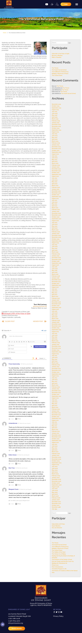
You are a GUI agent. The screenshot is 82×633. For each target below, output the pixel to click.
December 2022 (56, 169)
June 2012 (54, 401)
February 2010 (56, 453)
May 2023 (54, 159)
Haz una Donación (57, 527)
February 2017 (56, 298)
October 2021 (55, 194)
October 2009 (56, 461)
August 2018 (55, 265)
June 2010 (54, 446)
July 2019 (54, 244)
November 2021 (56, 193)
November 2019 (56, 237)
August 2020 (55, 220)
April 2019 (54, 250)
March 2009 (55, 473)
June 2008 (55, 490)
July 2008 (54, 488)
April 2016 (54, 316)
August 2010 (55, 442)
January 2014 (55, 366)
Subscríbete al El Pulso (58, 524)
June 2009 (55, 468)
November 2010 (56, 437)
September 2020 (56, 218)
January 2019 (55, 255)
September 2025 (56, 108)
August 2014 (55, 353)
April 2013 (54, 383)
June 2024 (54, 135)
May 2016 (54, 315)
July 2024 (54, 133)
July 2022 (54, 178)
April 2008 (55, 494)
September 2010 (56, 440)
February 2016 (56, 320)
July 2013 (54, 377)
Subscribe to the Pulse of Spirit (60, 53)
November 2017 (56, 281)
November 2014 (56, 348)
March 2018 (55, 274)
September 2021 (56, 196)
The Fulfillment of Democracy (60, 71)
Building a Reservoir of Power (60, 73)
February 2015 (56, 342)
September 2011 (56, 418)
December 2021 (56, 191)
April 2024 (54, 139)
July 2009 (54, 466)
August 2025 (55, 109)
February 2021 (56, 209)
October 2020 (55, 217)
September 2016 (56, 307)
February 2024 (56, 143)
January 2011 (55, 433)
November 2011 (56, 414)
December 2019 (56, 235)
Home (4, 32)
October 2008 (56, 483)
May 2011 (54, 426)
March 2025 (55, 119)
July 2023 (54, 156)
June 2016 (54, 313)
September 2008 (56, 485)
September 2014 (56, 352)
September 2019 (56, 241)
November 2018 (56, 259)
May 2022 (54, 181)
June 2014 (54, 357)
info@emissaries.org (15, 623)
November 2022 (56, 170)
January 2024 (55, 145)
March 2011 (55, 429)
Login (44, 330)
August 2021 (55, 198)
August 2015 (55, 331)
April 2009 (55, 472)
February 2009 (56, 475)
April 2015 (54, 339)
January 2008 (55, 499)
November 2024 (56, 126)
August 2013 (55, 376)
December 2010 (56, 435)
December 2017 (56, 279)
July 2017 (54, 289)
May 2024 (54, 137)
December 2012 (56, 390)
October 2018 (55, 261)
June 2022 (54, 180)
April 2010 (54, 450)
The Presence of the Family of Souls (62, 559)
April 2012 (54, 405)
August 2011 (55, 420)
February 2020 (56, 231)
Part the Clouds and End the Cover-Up (63, 561)
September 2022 (56, 174)
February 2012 (56, 409)
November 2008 (56, 481)
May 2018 (54, 270)
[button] (77, 4)
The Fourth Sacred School (59, 70)
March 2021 (55, 207)
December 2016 (56, 302)
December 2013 (56, 368)
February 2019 (56, 254)
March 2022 (55, 185)
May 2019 (54, 248)
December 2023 (56, 146)
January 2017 (55, 300)
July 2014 (54, 355)
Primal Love (55, 565)
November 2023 (56, 148)
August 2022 (55, 176)
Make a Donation (56, 57)
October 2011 (55, 416)
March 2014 (55, 363)
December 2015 (56, 324)
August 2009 (55, 464)
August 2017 (55, 287)
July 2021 (54, 200)
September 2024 (56, 130)
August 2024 (55, 132)
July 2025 (54, 111)
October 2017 (55, 283)
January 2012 (55, 411)
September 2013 (56, 374)
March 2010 (55, 451)
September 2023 (56, 152)
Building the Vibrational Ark (59, 563)
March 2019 (55, 252)
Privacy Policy (58, 616)
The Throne (55, 68)
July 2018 (54, 266)
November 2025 (56, 104)
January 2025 (55, 122)
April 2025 (54, 117)
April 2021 (54, 205)
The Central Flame (57, 75)
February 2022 (56, 187)
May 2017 (54, 292)
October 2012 (55, 394)
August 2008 (55, 486)
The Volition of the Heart (58, 552)
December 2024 (56, 124)
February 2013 (56, 387)
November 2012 (56, 392)
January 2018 (55, 278)
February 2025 (56, 120)
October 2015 (55, 327)
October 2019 (55, 239)
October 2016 (55, 305)
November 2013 (56, 370)
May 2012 (54, 403)
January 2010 (55, 455)
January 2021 (55, 211)
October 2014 (55, 350)
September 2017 (56, 285)
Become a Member (57, 55)
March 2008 (55, 496)
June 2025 (54, 113)
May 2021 (54, 204)
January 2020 (55, 233)
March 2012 (55, 407)
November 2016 (56, 303)
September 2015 (56, 329)
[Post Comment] (40, 346)
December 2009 (56, 457)
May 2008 (54, 492)
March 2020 (55, 230)
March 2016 (55, 318)
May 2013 (54, 381)
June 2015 (54, 335)
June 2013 (54, 379)
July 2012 (54, 400)
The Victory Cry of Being (59, 554)
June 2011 (54, 424)
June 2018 (54, 268)
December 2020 (56, 213)
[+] (33, 341)
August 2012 (55, 398)
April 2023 (54, 161)
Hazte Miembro (56, 526)
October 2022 (55, 172)
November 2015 (56, 326)
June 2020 (55, 224)
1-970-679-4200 (14, 621)
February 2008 (56, 498)
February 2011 (56, 431)
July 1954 (54, 509)
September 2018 (56, 263)
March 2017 (55, 296)
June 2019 (54, 246)
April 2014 (54, 361)
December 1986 (56, 507)
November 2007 (56, 503)
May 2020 (54, 226)
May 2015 (54, 337)
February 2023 (56, 165)
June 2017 (54, 291)
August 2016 (55, 309)
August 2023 (55, 154)
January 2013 (55, 388)
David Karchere (13, 315)
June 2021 (54, 202)
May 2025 (54, 115)
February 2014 (56, 364)
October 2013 (55, 372)
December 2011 (56, 413)
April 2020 (54, 228)
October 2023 (55, 150)
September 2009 (56, 462)
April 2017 (54, 294)
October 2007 (55, 505)
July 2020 (54, 222)
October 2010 (55, 438)
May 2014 (54, 359)
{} (31, 341)
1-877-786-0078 (14, 618)
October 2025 (55, 106)
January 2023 (55, 167)
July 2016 (54, 311)
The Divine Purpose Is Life (59, 568)
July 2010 (54, 444)
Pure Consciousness (57, 567)
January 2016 (55, 322)
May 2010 (54, 448)
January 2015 (55, 344)
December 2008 (56, 479)
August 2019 (55, 242)
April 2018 (54, 272)
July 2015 (54, 333)
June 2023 (54, 157)
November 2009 (56, 459)
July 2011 (54, 422)
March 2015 (55, 340)
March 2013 (55, 385)
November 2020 (56, 215)
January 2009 (55, 477)
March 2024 (55, 141)
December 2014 (56, 346)
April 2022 (54, 183)
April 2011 (54, 427)
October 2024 (55, 128)
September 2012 (56, 396)
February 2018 (56, 276)
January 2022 (55, 189)
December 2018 (56, 257)
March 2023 (55, 163)
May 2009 (54, 470)
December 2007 (56, 501)
